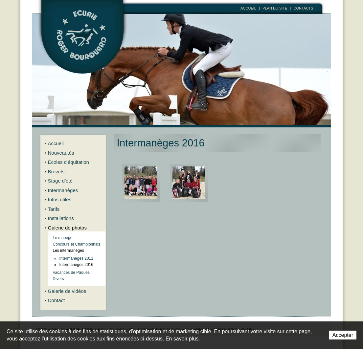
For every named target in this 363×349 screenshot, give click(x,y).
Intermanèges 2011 (76, 258)
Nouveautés (61, 153)
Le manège (63, 237)
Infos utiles (60, 199)
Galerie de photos (67, 227)
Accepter (342, 335)
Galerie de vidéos (67, 291)
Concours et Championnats (77, 244)
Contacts (303, 8)
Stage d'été (60, 181)
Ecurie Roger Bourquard (82, 45)
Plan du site (274, 8)
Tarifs (54, 209)
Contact (56, 300)
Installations (61, 218)
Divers (58, 278)
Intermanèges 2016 (76, 264)
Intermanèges (63, 190)
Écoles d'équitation (68, 162)
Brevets (56, 171)
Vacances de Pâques (71, 272)
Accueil (248, 8)
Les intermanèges (68, 250)
